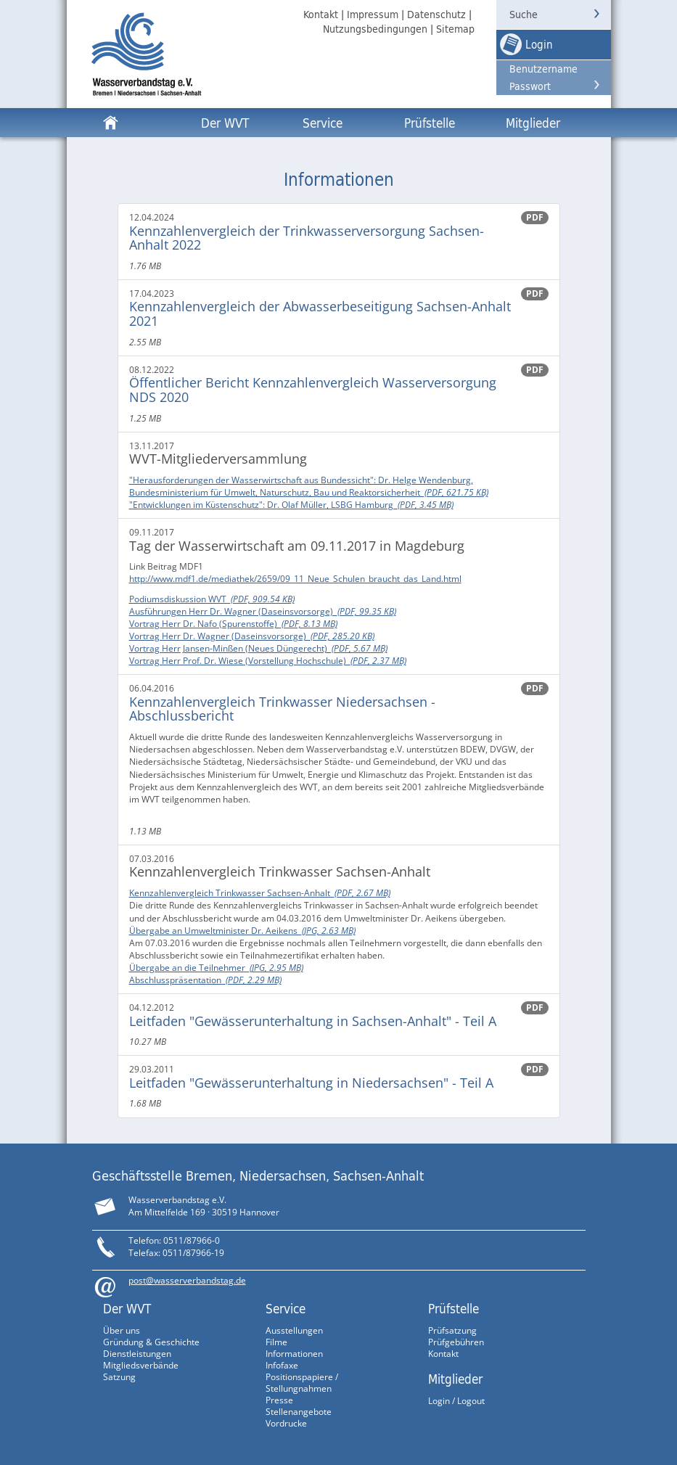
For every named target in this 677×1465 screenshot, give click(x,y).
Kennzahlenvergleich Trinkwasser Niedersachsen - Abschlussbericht (282, 709)
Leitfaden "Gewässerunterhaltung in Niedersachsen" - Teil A (311, 1082)
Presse (279, 1400)
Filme (276, 1342)
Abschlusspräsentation (205, 980)
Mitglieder (455, 1378)
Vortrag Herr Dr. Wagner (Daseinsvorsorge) (251, 636)
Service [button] (322, 122)
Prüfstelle (453, 1308)
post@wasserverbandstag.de (187, 1280)
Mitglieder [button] (533, 122)
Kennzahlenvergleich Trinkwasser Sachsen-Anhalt (259, 893)
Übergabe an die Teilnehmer (216, 967)
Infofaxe (282, 1365)
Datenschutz (436, 14)
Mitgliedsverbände (141, 1365)
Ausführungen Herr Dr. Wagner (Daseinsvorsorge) (262, 611)
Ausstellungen (294, 1330)
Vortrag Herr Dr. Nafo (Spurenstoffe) (233, 623)
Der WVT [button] (225, 122)
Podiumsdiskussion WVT (212, 599)
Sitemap (455, 28)
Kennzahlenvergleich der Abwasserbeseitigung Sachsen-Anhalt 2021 (320, 313)
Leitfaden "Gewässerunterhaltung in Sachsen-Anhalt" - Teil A (312, 1021)
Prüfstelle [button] (429, 122)
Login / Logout (456, 1401)
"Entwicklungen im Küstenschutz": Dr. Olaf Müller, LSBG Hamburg (291, 504)
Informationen (294, 1353)
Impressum (372, 14)
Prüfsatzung (452, 1330)
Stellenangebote (299, 1412)
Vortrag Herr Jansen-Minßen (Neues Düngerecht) (258, 648)
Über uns (121, 1330)
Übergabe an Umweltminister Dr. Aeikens (242, 930)
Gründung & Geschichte (151, 1342)
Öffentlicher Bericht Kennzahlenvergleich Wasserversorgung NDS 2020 (312, 390)
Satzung (119, 1377)
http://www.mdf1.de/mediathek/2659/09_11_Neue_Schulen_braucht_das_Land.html (295, 579)
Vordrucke (286, 1423)
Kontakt (320, 14)
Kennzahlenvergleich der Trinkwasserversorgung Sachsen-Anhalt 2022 (306, 238)
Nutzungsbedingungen (375, 28)
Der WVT (127, 1308)
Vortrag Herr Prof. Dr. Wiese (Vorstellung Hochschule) (267, 660)
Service (285, 1308)
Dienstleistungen (137, 1353)
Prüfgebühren (456, 1342)
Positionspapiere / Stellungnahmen (302, 1383)
